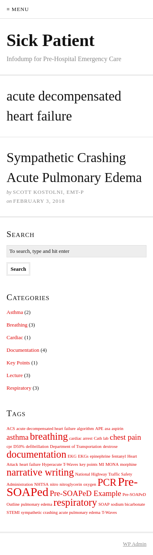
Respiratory (19, 388)
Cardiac (15, 337)
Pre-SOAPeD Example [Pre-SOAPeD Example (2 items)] (85, 493)
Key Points (18, 363)
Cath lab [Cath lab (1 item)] (101, 438)
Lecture (15, 375)
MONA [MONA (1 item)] (112, 464)
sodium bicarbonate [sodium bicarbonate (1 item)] (128, 504)
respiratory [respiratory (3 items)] (75, 502)
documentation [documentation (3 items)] (37, 454)
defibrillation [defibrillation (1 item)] (37, 446)
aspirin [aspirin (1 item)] (117, 428)
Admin (134, 544)
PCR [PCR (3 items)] (107, 482)
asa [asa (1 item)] (108, 428)
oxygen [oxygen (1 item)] (89, 484)
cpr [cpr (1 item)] (9, 446)
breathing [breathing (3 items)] (49, 436)
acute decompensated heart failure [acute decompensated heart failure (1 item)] (45, 428)
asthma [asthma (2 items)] (18, 437)
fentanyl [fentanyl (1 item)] (119, 456)
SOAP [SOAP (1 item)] (103, 504)
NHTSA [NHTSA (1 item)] (41, 484)
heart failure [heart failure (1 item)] (30, 464)
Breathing (17, 325)
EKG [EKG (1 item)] (72, 456)
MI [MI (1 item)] (101, 464)
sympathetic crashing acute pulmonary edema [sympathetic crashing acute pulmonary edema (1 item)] (60, 512)
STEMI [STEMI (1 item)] (13, 512)
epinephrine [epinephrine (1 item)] (100, 456)
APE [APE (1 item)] (99, 428)
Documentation (23, 350)
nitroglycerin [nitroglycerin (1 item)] (71, 484)
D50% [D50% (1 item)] (18, 446)
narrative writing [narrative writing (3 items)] (40, 472)
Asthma (15, 312)
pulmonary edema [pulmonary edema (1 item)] (36, 504)
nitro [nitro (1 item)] (54, 484)
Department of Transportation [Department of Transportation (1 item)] (76, 446)
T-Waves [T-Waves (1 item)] (109, 512)
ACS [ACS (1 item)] (11, 428)
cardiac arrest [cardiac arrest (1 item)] (81, 438)
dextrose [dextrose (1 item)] (110, 446)
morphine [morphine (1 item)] (128, 464)
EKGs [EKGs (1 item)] (83, 456)
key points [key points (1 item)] (89, 464)
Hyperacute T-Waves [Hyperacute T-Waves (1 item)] (60, 464)
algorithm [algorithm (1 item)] (85, 428)
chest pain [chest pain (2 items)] (125, 437)
